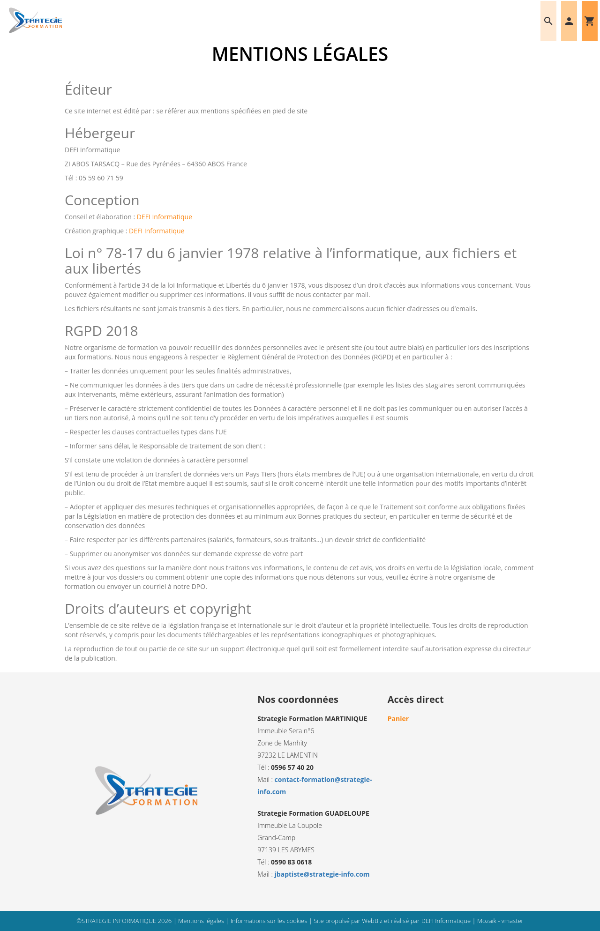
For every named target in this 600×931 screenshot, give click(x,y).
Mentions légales (201, 920)
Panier (398, 718)
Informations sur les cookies (270, 920)
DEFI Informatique (164, 216)
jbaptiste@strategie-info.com (322, 874)
